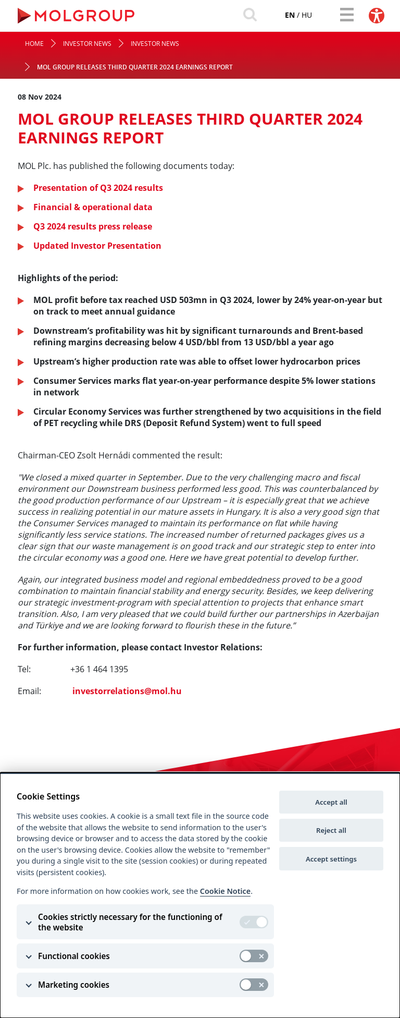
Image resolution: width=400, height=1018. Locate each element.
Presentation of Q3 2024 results (98, 187)
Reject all (331, 830)
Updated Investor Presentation (97, 245)
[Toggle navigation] (347, 14)
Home (34, 43)
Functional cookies (74, 956)
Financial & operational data (93, 207)
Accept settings (331, 859)
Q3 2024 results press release (92, 226)
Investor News (87, 43)
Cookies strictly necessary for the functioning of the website (130, 922)
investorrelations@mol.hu (127, 691)
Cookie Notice (225, 891)
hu (307, 15)
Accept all (331, 802)
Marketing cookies (73, 984)
